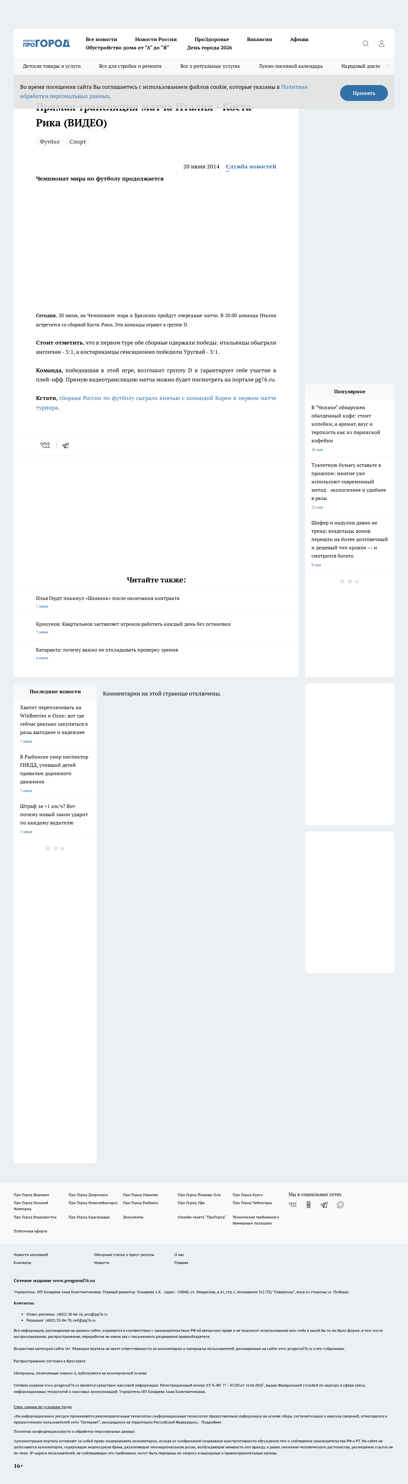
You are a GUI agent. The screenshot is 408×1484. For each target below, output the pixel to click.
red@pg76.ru (84, 1320)
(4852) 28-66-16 (70, 1314)
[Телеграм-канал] (324, 1204)
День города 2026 (209, 47)
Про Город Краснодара (89, 1217)
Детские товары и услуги (52, 66)
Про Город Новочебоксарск (93, 1202)
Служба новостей (251, 166)
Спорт (77, 141)
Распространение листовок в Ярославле (49, 1361)
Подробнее (211, 1422)
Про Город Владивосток (35, 1217)
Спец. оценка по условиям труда (43, 1406)
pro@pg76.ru (95, 1314)
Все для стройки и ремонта (130, 66)
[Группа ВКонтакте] (293, 1204)
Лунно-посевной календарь (291, 66)
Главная (181, 1262)
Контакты (22, 1262)
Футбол (50, 141)
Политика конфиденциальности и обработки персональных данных (74, 1431)
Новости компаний (31, 1254)
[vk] (45, 445)
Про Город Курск (248, 1194)
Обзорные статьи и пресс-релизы (124, 1254)
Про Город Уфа (191, 1202)
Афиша (299, 39)
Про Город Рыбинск (140, 1202)
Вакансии (259, 39)
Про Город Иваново (140, 1194)
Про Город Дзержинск (88, 1194)
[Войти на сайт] (381, 43)
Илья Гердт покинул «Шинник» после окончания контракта (156, 602)
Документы (133, 1217)
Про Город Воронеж (31, 1194)
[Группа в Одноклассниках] (309, 1204)
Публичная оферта (30, 1231)
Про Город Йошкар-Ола (199, 1194)
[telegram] (67, 445)
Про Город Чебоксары (252, 1202)
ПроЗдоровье (212, 39)
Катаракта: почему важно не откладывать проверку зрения (156, 654)
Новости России (156, 39)
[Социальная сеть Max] (340, 1204)
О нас (179, 1254)
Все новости (101, 39)
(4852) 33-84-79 (58, 1320)
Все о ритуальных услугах (210, 66)
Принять (364, 93)
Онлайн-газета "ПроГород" (202, 1217)
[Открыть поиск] (365, 43)
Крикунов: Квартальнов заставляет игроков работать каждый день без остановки (156, 628)
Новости (101, 1262)
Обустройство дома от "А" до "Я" (127, 47)
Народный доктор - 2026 (369, 66)
